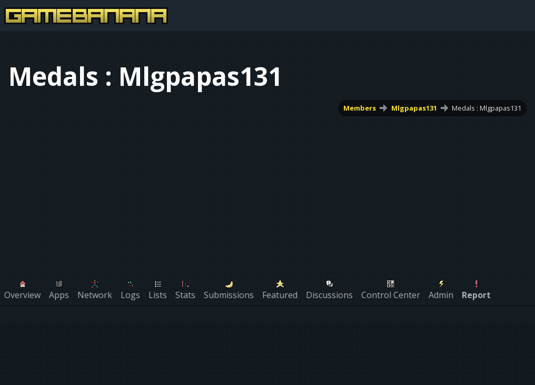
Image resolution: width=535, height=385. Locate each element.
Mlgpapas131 (414, 108)
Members (359, 108)
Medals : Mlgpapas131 (486, 108)
